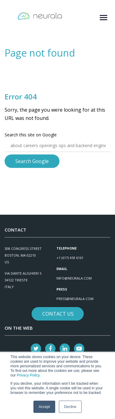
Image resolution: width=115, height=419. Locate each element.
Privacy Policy (28, 375)
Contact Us (58, 313)
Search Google (32, 161)
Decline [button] (70, 407)
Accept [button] (44, 407)
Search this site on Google (31, 135)
